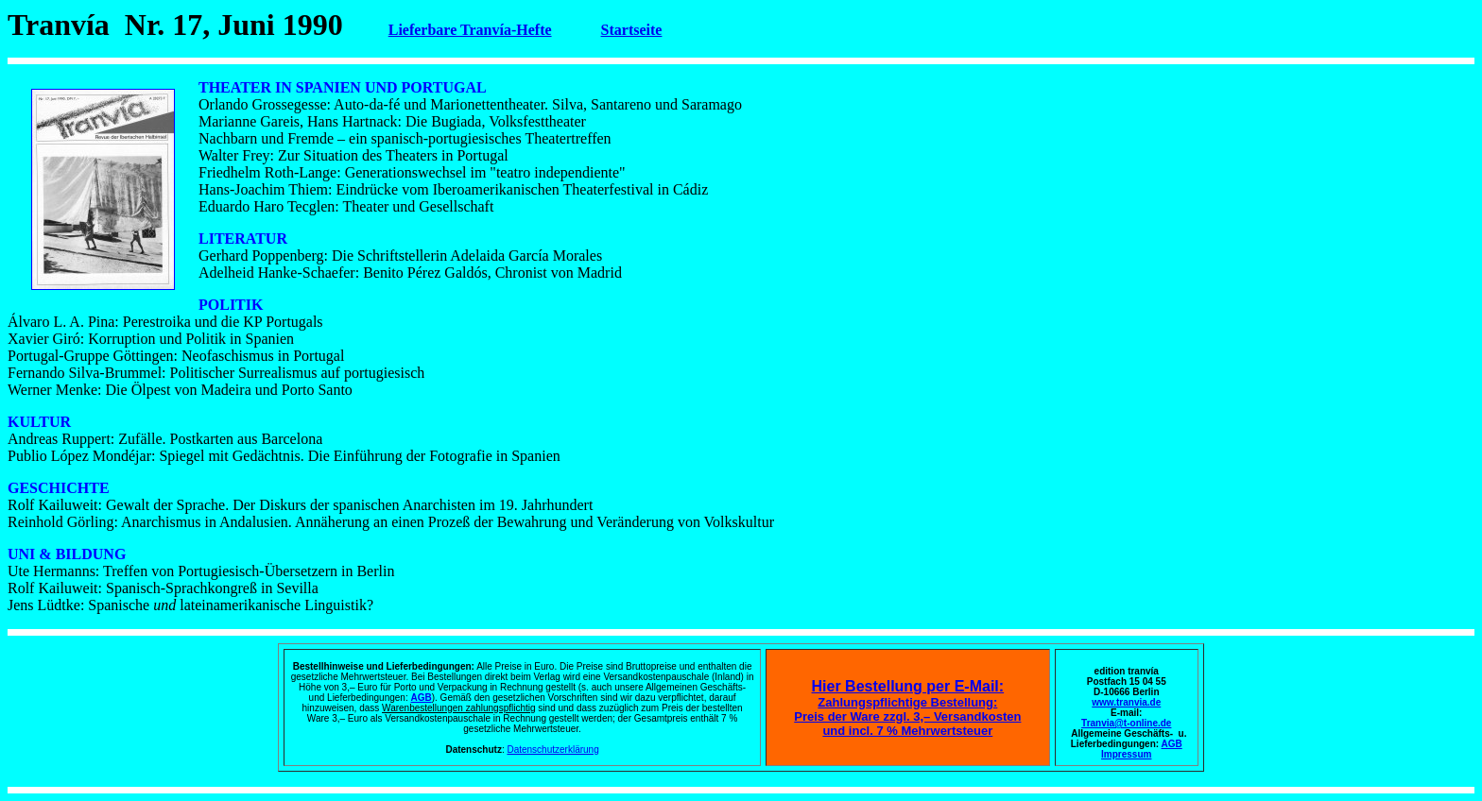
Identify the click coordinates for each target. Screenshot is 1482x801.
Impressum (1126, 754)
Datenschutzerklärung (552, 749)
